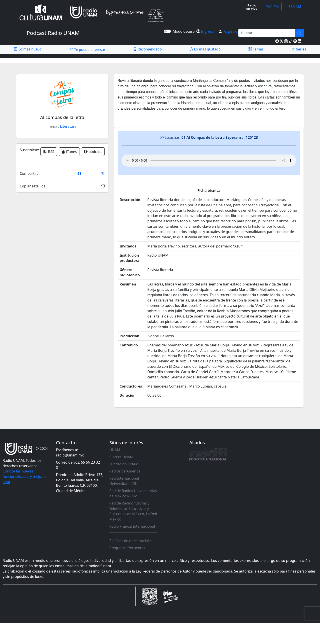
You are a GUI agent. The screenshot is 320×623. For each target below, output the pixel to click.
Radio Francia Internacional (132, 526)
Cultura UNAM (121, 456)
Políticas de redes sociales (130, 540)
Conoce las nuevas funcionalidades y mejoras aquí (24, 476)
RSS (48, 151)
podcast (93, 151)
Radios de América (124, 471)
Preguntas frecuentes (127, 547)
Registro (230, 31)
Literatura (68, 126)
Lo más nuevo (27, 49)
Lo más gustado (205, 49)
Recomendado (147, 49)
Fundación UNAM (123, 464)
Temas (256, 49)
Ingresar (208, 31)
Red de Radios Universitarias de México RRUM (133, 493)
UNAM (114, 449)
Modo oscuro (184, 31)
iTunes (69, 151)
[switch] (167, 31)
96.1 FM (271, 6)
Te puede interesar (87, 49)
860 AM (294, 6)
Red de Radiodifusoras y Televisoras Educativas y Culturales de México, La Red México (133, 511)
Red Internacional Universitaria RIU (124, 481)
